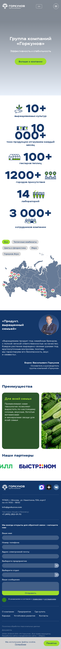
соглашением (50, 599)
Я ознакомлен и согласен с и (32, 599)
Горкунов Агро (11, 254)
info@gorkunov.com (12, 507)
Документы (7, 630)
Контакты (43, 615)
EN (39, 6)
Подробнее (20, 644)
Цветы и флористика (15, 248)
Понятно (51, 643)
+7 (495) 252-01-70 (11, 514)
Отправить (30, 593)
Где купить (40, 611)
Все (6, 242)
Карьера (6, 615)
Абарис (41, 636)
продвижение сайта (27, 636)
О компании (8, 611)
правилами (37, 599)
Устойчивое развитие (24, 615)
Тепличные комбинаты (25, 242)
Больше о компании (30, 61)
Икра (34, 248)
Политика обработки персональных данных (21, 626)
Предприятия (24, 611)
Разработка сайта (9, 636)
